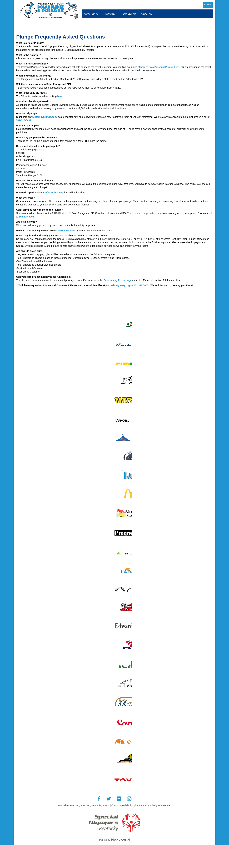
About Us (146, 14)
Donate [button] (110, 14)
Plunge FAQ (129, 14)
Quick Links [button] (92, 14)
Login (207, 4)
